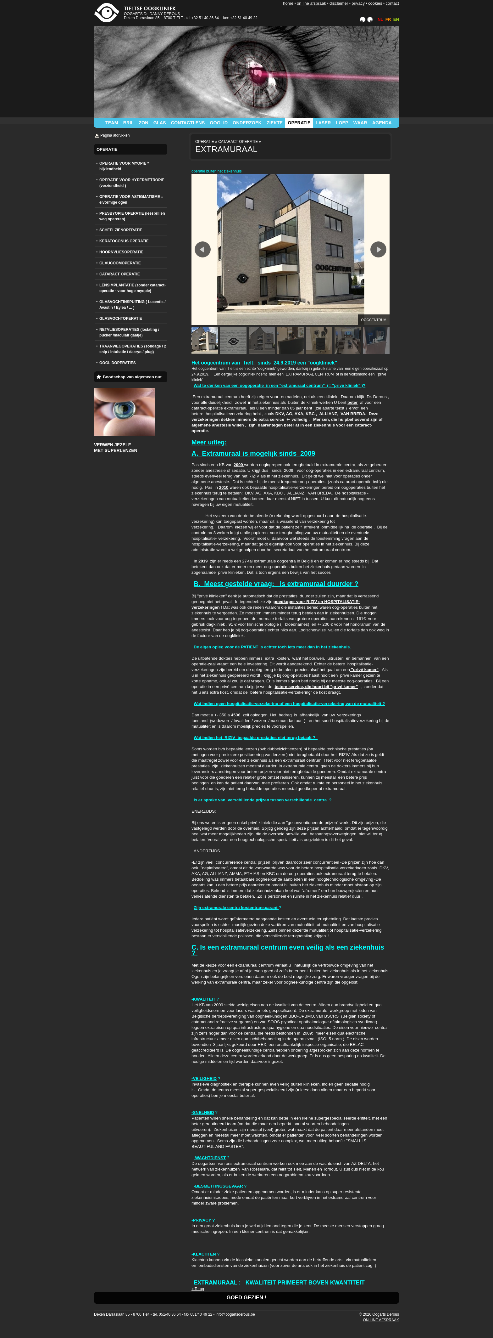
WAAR (360, 122)
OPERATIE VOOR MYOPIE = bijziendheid (124, 166)
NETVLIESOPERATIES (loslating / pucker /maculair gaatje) (129, 332)
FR (388, 19)
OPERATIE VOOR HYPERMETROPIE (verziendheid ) (131, 183)
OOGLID (219, 122)
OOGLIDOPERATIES (117, 363)
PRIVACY (358, 3)
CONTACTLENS (188, 122)
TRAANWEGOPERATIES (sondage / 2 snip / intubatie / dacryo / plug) (132, 349)
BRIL (128, 122)
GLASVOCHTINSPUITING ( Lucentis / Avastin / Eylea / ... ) (132, 305)
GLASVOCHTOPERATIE (120, 318)
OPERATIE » (206, 141)
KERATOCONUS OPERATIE (124, 241)
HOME (288, 3)
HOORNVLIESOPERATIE (121, 252)
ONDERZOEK (247, 122)
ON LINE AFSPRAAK (311, 3)
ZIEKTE (275, 122)
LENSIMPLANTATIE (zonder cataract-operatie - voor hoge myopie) (132, 288)
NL (380, 19)
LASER (323, 122)
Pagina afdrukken (115, 135)
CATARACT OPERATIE (119, 274)
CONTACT (392, 3)
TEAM (111, 122)
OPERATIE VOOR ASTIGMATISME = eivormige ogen (131, 200)
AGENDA (382, 122)
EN (396, 19)
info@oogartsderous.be (235, 1314)
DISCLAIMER (339, 3)
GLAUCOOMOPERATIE (120, 263)
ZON (143, 122)
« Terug (197, 1289)
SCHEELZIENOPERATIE (120, 230)
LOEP (342, 122)
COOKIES (375, 3)
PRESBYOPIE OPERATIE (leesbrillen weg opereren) (132, 216)
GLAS (159, 122)
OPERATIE (299, 122)
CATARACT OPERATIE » (239, 141)
